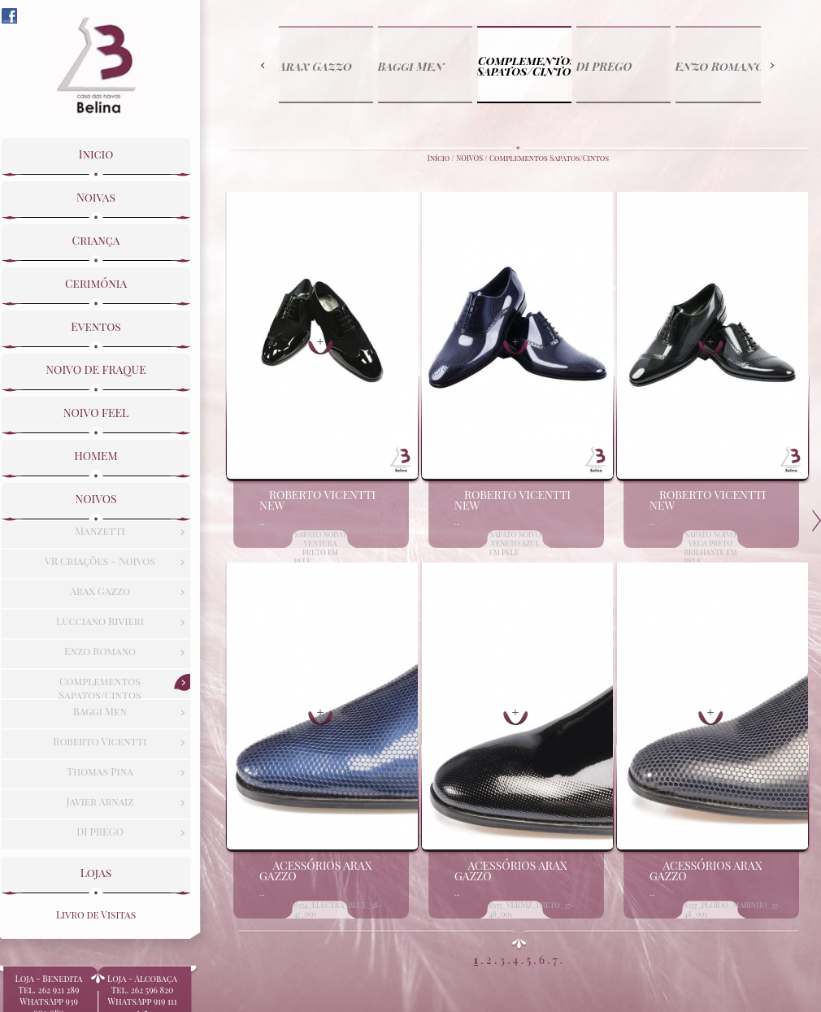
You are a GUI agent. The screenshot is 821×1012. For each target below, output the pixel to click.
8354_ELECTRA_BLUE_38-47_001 (338, 909)
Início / (442, 158)
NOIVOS (469, 158)
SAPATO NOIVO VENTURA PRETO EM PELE (320, 547)
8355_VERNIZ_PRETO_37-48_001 (532, 909)
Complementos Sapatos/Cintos (549, 158)
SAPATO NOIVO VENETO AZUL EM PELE (515, 543)
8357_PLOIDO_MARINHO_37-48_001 (733, 909)
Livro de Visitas (96, 912)
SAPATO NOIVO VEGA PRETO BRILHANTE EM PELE (710, 547)
